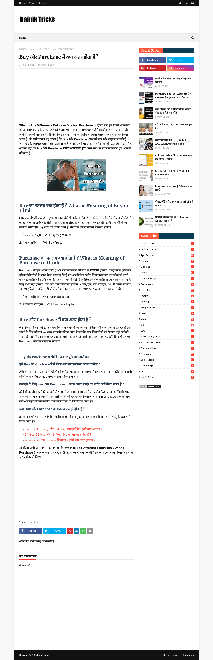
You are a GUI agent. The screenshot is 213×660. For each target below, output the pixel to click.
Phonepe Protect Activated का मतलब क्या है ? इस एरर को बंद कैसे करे (173, 95)
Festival (167, 296)
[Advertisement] (76, 97)
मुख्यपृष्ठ (22, 49)
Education (32, 49)
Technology (167, 365)
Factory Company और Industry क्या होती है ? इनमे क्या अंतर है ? (63, 429)
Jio (167, 325)
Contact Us (188, 655)
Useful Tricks (167, 377)
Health (167, 313)
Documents (167, 284)
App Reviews (167, 255)
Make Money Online (167, 336)
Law (167, 330)
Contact (42, 3)
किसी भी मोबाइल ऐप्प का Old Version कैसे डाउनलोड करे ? (173, 219)
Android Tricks (167, 249)
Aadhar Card (167, 243)
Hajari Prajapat (29, 65)
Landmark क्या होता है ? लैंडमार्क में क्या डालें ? (174, 188)
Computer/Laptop (167, 278)
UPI (167, 371)
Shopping (167, 354)
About (32, 3)
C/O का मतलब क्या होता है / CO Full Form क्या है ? (172, 172)
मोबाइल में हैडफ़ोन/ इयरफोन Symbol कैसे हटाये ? (174, 203)
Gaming (167, 301)
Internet (167, 319)
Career (167, 272)
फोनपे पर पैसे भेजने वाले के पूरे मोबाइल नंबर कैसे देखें (173, 80)
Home (22, 3)
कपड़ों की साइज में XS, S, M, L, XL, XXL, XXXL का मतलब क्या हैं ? (172, 142)
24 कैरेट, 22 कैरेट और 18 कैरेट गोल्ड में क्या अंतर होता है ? (58, 434)
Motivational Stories (167, 342)
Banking (167, 261)
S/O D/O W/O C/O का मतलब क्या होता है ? (173, 126)
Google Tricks (167, 307)
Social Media (167, 359)
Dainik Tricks (43, 655)
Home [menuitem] (22, 37)
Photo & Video (167, 348)
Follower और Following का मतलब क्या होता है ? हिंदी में (173, 157)
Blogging (167, 266)
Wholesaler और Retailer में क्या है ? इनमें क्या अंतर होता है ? (60, 440)
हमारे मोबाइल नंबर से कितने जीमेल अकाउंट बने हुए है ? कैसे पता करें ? (173, 111)
